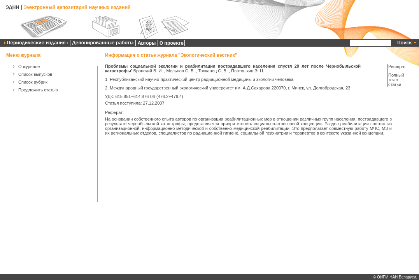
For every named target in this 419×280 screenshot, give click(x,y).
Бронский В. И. (148, 70)
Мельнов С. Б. (181, 70)
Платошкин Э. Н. (247, 70)
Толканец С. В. (212, 70)
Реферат (397, 66)
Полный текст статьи (396, 80)
